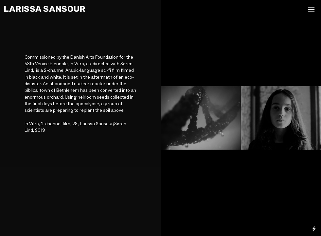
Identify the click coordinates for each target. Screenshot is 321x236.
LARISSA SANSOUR (44, 9)
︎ (311, 10)
